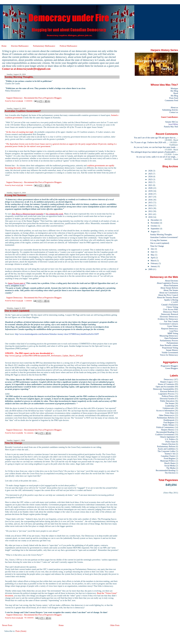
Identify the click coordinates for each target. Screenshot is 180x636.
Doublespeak (169, 420)
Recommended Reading (165, 470)
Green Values (172, 326)
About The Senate (170, 290)
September (155, 228)
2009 (150, 269)
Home (4, 46)
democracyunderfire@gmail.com (33, 68)
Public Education (167, 401)
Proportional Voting (170, 348)
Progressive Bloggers (169, 366)
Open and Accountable (165, 386)
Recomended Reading (165, 432)
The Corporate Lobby (166, 451)
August (154, 231)
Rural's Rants (169, 463)
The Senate (169, 403)
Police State (170, 442)
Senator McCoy (171, 122)
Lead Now (173, 331)
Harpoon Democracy (169, 328)
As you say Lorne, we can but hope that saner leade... (155, 147)
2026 (150, 171)
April (153, 257)
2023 (150, 179)
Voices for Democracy (169, 355)
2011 (150, 214)
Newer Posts (7, 625)
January (154, 266)
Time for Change (13, 443)
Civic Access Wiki (170, 309)
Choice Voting (172, 307)
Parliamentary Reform (166, 446)
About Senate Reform (169, 288)
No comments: (29, 433)
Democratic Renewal (169, 314)
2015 (150, 202)
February (154, 263)
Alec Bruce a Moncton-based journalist (27, 214)
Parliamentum (172, 343)
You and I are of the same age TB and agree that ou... (155, 137)
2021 (150, 185)
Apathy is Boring (171, 300)
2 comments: (28, 101)
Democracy (168, 379)
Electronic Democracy (169, 316)
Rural (176, 93)
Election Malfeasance (19, 46)
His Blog (174, 95)
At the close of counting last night (19, 132)
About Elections (171, 281)
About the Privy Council (168, 295)
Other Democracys (166, 415)
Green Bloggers (171, 368)
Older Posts (115, 625)
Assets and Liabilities (166, 449)
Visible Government (170, 352)
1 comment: (28, 301)
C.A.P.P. (174, 302)
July (153, 249)
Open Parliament (171, 338)
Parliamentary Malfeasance (44, 46)
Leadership (169, 406)
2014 (150, 205)
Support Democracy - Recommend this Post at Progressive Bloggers (34, 98)
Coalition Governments (164, 434)
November (155, 223)
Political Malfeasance (68, 46)
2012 (150, 211)
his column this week (54, 214)
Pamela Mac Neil (171, 126)
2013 (150, 208)
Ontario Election (168, 444)
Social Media (169, 465)
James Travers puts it (16, 283)
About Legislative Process (167, 283)
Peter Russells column (169, 345)
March (154, 260)
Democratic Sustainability (163, 389)
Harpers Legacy (166, 382)
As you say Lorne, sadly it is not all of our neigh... (156, 157)
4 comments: (28, 185)
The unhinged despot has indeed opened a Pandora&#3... (154, 152)
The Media (170, 468)
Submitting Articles (170, 110)
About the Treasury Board (167, 297)
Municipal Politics (167, 461)
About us (174, 107)
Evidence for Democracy (168, 319)
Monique (174, 88)
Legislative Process (166, 394)
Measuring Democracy (168, 336)
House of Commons (166, 384)
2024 (150, 176)
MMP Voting (172, 333)
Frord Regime (169, 458)
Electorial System (167, 398)
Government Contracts (169, 324)
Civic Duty (169, 413)
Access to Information (165, 410)
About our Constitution (168, 293)
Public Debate (168, 425)
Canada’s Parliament (169, 304)
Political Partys (168, 396)
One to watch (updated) (17, 311)
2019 (150, 191)
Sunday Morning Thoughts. (19, 77)
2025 (150, 174)
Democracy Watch (170, 312)
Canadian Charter (168, 456)
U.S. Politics (170, 439)
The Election (170, 473)
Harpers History (167, 430)
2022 (150, 182)
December (155, 220)
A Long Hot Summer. (16, 195)
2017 (150, 197)
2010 (150, 217)
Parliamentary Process (169, 340)
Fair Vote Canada (171, 321)
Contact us (173, 112)
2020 (150, 188)
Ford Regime (169, 422)
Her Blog (174, 91)
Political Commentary (165, 427)
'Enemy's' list (170, 453)
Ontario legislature (167, 437)
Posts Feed (173, 98)
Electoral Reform (167, 391)
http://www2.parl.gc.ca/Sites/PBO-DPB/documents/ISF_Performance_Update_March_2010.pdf (44, 355)
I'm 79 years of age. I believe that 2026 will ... (149, 142)
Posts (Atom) (20, 631)
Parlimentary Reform (165, 418)
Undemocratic (168, 408)
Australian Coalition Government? (23, 111)
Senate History (172, 350)
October (154, 226)
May (153, 255)
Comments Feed (171, 100)
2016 (150, 200)
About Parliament (171, 285)
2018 (150, 194)
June (153, 252)
